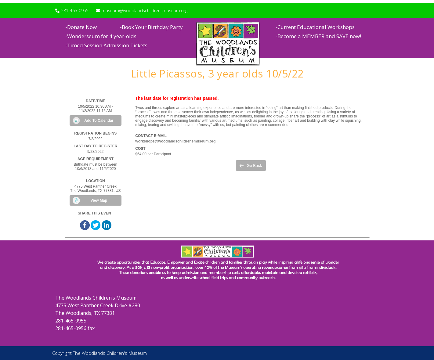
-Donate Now (81, 27)
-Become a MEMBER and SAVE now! (318, 36)
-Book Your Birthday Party (151, 27)
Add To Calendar (98, 120)
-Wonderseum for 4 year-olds (100, 36)
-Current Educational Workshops (315, 27)
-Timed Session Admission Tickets (106, 45)
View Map (99, 200)
